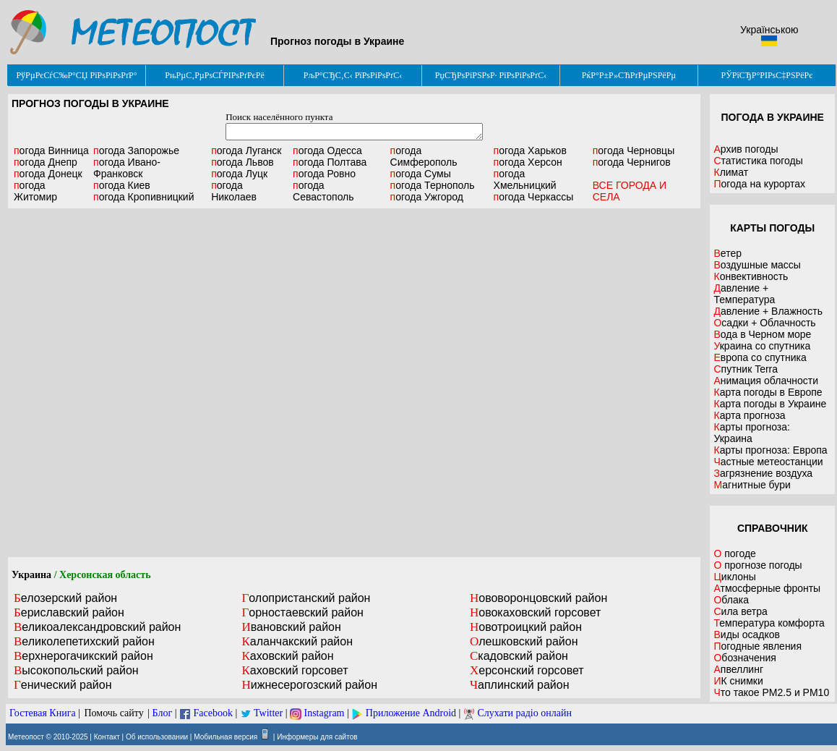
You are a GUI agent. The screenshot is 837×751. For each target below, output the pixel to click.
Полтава (329, 162)
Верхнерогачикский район (83, 656)
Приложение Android (411, 713)
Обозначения (744, 657)
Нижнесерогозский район (309, 685)
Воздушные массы (756, 265)
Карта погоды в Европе (767, 392)
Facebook (212, 713)
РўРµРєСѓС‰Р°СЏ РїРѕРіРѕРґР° (76, 75)
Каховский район (287, 656)
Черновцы (633, 150)
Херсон (528, 162)
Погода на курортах (759, 184)
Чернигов (632, 162)
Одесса (327, 150)
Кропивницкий (143, 197)
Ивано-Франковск (126, 167)
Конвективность (750, 276)
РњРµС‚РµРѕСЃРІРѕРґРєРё (215, 75)
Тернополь (432, 185)
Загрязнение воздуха (762, 473)
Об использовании (157, 737)
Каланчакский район (297, 641)
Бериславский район (69, 612)
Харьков (530, 150)
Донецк (48, 173)
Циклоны (734, 576)
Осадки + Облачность (764, 322)
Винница (51, 150)
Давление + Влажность (768, 311)
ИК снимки (738, 681)
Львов (242, 162)
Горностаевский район (302, 612)
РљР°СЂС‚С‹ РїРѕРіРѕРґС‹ (353, 75)
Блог (163, 713)
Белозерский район (65, 598)
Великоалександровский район (97, 627)
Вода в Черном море (762, 334)
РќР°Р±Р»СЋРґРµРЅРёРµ (629, 75)
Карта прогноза (749, 415)
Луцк (239, 173)
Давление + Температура (744, 293)
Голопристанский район (305, 598)
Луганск (246, 150)
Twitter (268, 713)
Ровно (324, 173)
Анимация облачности (765, 380)
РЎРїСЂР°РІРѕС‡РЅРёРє (767, 75)
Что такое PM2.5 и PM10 (771, 692)
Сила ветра (740, 611)
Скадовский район (519, 656)
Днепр (45, 162)
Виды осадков (746, 634)
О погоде (734, 553)
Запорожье (136, 150)
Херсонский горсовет (527, 670)
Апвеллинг (738, 669)
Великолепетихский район (84, 641)
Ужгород (426, 197)
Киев (121, 185)
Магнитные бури (751, 485)
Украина (31, 574)
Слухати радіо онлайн (524, 713)
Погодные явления (757, 646)
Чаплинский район (520, 685)
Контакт (107, 737)
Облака (730, 600)
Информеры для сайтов (317, 737)
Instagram (324, 713)
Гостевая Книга (42, 713)
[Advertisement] (162, 383)
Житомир (35, 191)
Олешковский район (524, 641)
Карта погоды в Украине (769, 404)
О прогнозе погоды (757, 565)
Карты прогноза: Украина (751, 432)
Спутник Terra (745, 369)
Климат (730, 172)
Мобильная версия (225, 737)
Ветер (727, 253)
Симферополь (424, 156)
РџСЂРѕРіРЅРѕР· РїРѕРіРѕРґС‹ (490, 75)
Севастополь (323, 191)
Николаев (234, 191)
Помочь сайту (113, 713)
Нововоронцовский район (538, 598)
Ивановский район (290, 627)
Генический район (63, 685)
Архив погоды (745, 149)
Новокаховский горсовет (535, 612)
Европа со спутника (759, 357)
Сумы (420, 173)
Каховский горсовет (294, 670)
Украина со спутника (761, 346)
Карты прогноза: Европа (770, 450)
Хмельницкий (525, 179)
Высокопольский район (76, 670)
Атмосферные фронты (766, 588)
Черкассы (534, 197)
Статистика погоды (757, 160)
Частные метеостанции (768, 461)
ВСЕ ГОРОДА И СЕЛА (629, 191)
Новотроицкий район (526, 627)
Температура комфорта (768, 623)
